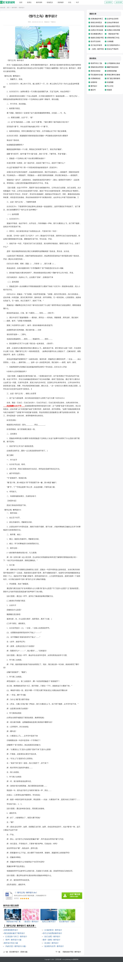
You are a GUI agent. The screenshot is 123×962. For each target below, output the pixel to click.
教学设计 (21, 7)
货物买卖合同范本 (97, 67)
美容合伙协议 (95, 71)
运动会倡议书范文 (113, 26)
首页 (20, 2)
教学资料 (39, 2)
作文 (69, 2)
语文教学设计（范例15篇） (19, 952)
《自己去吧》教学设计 (51, 936)
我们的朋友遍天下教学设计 (14, 933)
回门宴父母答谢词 (113, 78)
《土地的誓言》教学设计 (52, 930)
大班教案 (110, 41)
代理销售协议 (95, 78)
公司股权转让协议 (113, 63)
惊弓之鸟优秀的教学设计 (52, 933)
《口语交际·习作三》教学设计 (15, 936)
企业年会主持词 (112, 19)
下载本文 (53, 22)
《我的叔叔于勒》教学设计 (71, 952)
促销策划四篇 (112, 71)
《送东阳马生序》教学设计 (53, 946)
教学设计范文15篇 (11, 943)
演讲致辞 (61, 2)
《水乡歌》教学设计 (51, 943)
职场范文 (50, 2)
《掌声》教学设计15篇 (12, 940)
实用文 (29, 2)
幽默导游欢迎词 (112, 67)
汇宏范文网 (58, 959)
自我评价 (94, 82)
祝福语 (109, 90)
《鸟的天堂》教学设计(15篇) (15, 946)
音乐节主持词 (95, 41)
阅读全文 (47, 22)
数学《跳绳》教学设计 (51, 940)
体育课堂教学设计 (11, 930)
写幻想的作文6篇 (97, 75)
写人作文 (110, 86)
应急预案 (110, 82)
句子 (77, 2)
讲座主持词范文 (96, 22)
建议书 (93, 90)
